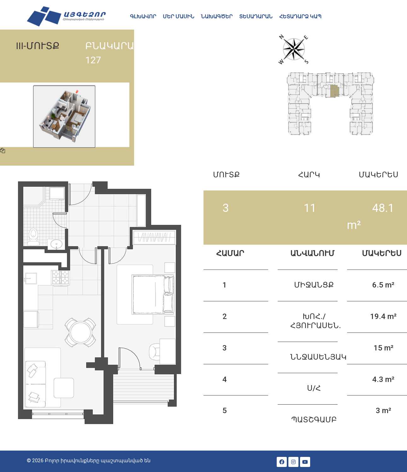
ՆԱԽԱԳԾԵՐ (217, 17)
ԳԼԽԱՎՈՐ (143, 17)
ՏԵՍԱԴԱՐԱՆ (256, 17)
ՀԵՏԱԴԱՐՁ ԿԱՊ (300, 17)
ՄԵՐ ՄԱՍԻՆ (178, 17)
